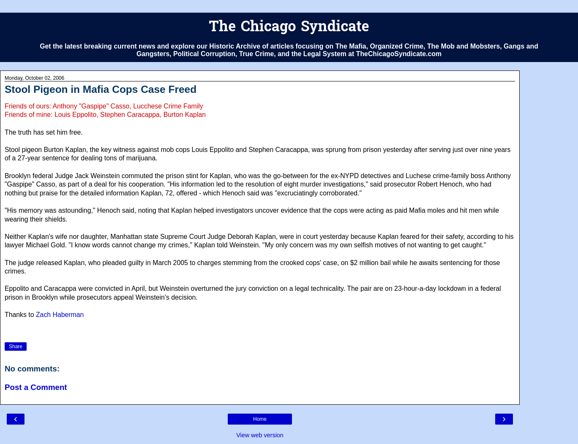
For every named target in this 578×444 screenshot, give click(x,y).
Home (260, 419)
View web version (260, 435)
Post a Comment (36, 387)
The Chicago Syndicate (289, 27)
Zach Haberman (60, 314)
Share (15, 346)
